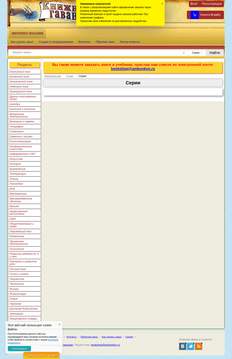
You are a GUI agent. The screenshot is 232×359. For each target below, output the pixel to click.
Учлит (69, 76)
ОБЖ (13, 218)
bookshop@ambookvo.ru (133, 69)
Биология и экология (22, 109)
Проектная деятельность (19, 242)
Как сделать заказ (111, 336)
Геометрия (17, 131)
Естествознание (20, 141)
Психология (17, 248)
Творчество (17, 279)
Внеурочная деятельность (19, 115)
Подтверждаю (19, 348)
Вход (193, 3)
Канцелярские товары (23, 318)
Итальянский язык (21, 81)
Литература (18, 173)
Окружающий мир (20, 231)
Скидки (129, 336)
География (16, 126)
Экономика (16, 313)
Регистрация (212, 3)
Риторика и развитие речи (23, 262)
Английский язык (20, 71)
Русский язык (18, 269)
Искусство (16, 159)
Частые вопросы (130, 41)
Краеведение (18, 168)
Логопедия (16, 183)
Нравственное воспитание (19, 212)
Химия (13, 298)
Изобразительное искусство (21, 147)
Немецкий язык (19, 86)
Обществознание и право (22, 225)
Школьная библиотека (24, 308)
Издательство (52, 76)
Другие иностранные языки (23, 97)
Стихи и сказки (19, 273)
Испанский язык (19, 76)
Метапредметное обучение (21, 200)
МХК (12, 188)
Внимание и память (22, 121)
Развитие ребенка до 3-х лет (24, 255)
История (15, 163)
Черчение (15, 303)
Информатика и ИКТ (23, 153)
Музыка (14, 206)
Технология (17, 283)
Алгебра (15, 104)
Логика (14, 178)
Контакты (84, 41)
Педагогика (17, 236)
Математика (18, 193)
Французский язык (21, 91)
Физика (14, 288)
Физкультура (18, 293)
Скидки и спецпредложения (56, 41)
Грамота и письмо (21, 136)
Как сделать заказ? (22, 41)
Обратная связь (105, 41)
